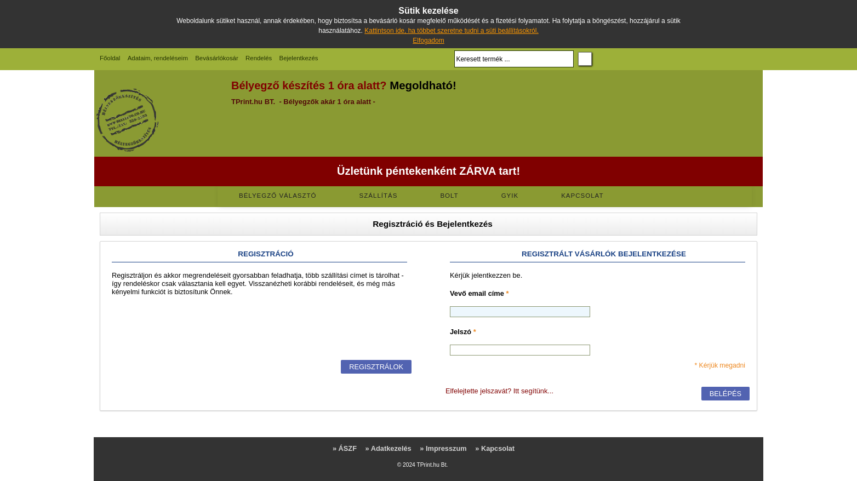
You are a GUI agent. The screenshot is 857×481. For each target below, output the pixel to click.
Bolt (449, 195)
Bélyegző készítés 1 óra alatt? (308, 85)
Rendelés (258, 58)
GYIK (510, 195)
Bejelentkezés (298, 58)
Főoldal (110, 58)
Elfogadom (428, 40)
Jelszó (463, 332)
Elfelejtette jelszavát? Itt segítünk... (499, 391)
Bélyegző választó (278, 195)
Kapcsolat (582, 195)
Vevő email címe (479, 293)
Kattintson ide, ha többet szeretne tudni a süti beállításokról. (451, 31)
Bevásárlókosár (216, 58)
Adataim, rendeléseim (158, 58)
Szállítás (378, 195)
